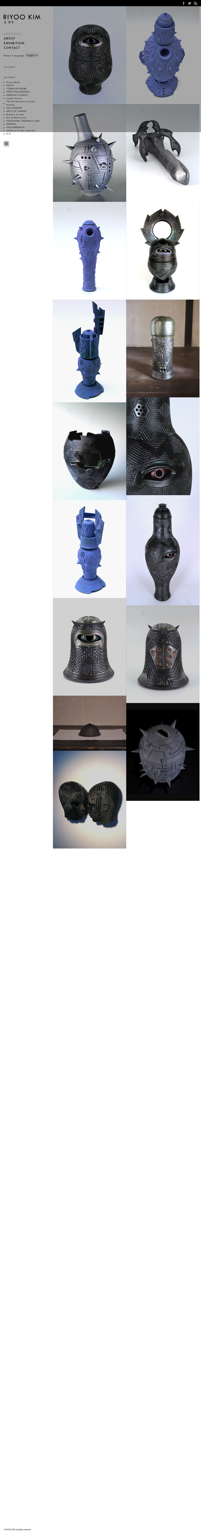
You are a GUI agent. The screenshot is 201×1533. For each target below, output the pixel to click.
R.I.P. (9, 134)
